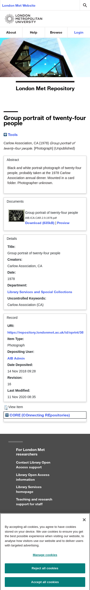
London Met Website (18, 5)
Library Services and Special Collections (39, 292)
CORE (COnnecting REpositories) (37, 415)
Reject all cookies (45, 570)
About (11, 32)
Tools (11, 134)
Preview (63, 223)
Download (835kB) (39, 223)
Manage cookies (45, 557)
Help (33, 32)
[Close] (84, 522)
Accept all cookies (45, 584)
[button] (6, 407)
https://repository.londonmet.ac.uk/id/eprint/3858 (47, 332)
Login (78, 32)
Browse (56, 32)
